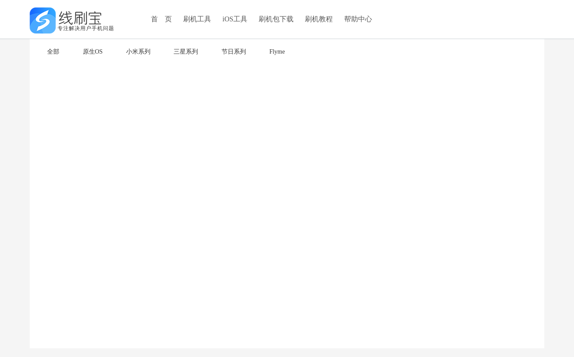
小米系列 (138, 51)
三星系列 (186, 51)
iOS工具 (234, 19)
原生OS (93, 51)
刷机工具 (197, 19)
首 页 (161, 19)
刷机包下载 (276, 19)
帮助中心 (358, 19)
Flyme (277, 51)
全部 (53, 51)
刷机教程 (319, 19)
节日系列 (234, 51)
